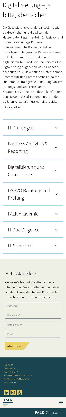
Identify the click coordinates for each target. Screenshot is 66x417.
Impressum (9, 368)
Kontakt (8, 365)
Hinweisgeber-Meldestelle (18, 375)
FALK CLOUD (10, 382)
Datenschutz (11, 371)
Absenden (14, 346)
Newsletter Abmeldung (16, 378)
